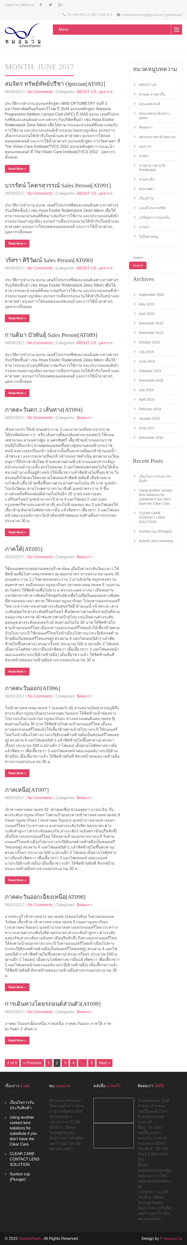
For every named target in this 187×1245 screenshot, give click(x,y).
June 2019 (147, 361)
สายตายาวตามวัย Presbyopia (152, 167)
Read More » (17, 169)
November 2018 (151, 380)
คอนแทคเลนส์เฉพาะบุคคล (154, 115)
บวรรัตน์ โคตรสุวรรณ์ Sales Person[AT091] (58, 185)
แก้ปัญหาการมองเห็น (154, 217)
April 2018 (146, 399)
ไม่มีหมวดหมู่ (148, 236)
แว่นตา (144, 227)
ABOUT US (86, 92)
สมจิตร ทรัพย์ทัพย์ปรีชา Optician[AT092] (55, 84)
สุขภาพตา (146, 189)
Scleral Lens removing (156, 541)
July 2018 (146, 390)
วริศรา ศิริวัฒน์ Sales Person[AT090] (49, 260)
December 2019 (151, 323)
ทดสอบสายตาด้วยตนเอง (157, 137)
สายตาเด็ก (147, 179)
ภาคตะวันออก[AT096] (32, 688)
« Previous (32, 1063)
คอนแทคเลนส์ (149, 104)
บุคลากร (105, 92)
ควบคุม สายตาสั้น (152, 94)
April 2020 (146, 314)
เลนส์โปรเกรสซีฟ (152, 208)
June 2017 (147, 428)
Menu (64, 29)
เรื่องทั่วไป (146, 198)
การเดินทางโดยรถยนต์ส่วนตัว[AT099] (53, 1004)
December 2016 (151, 438)
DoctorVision (30, 1238)
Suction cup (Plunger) (155, 531)
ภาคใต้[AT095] (23, 549)
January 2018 (149, 418)
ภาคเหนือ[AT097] (27, 790)
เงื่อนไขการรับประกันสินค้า (155, 478)
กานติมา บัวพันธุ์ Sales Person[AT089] (51, 335)
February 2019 (150, 371)
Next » (104, 1063)
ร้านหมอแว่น (171, 1238)
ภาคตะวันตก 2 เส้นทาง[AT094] (44, 410)
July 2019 (146, 352)
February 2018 (150, 409)
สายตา (144, 156)
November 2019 (151, 333)
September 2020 (151, 295)
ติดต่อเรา (84, 418)
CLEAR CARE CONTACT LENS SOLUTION (152, 517)
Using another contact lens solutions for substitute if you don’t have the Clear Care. (155, 496)
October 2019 (149, 342)
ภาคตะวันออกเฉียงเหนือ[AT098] (45, 897)
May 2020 (146, 304)
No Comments (40, 92)
